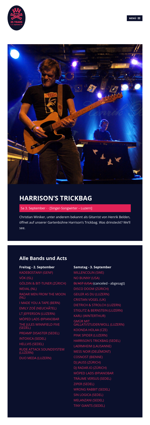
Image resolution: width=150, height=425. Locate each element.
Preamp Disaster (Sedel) (39, 333)
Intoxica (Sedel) (32, 338)
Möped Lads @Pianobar (39, 319)
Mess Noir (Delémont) (92, 351)
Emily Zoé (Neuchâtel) (38, 308)
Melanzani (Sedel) (89, 400)
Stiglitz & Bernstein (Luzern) (98, 310)
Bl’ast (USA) (83, 283)
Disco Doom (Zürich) (91, 289)
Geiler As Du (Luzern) (91, 294)
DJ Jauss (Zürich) (87, 362)
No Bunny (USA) (87, 278)
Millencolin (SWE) (89, 272)
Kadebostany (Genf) (36, 272)
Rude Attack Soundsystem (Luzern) (41, 351)
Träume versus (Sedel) (92, 378)
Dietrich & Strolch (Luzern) (97, 305)
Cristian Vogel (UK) (90, 299)
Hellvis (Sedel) (31, 344)
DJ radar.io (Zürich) (90, 367)
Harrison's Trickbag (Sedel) (97, 340)
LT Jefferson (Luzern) (37, 313)
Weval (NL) (28, 289)
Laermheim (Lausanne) (92, 346)
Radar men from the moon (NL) (42, 296)
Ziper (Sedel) (84, 384)
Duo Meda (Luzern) (35, 358)
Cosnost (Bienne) (88, 357)
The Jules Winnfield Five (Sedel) (39, 326)
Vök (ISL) (26, 278)
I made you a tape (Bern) (39, 303)
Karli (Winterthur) (89, 316)
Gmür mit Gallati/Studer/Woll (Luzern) (99, 323)
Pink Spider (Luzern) (90, 335)
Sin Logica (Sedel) (88, 395)
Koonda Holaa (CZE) (90, 330)
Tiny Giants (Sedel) (89, 405)
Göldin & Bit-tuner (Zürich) (42, 283)
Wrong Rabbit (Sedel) (92, 389)
